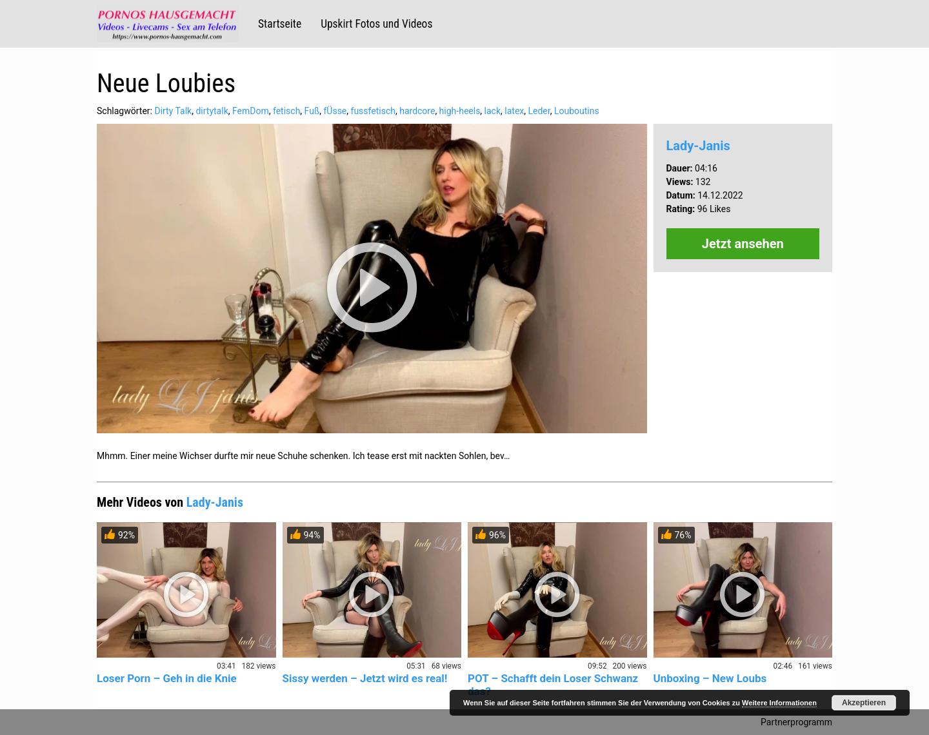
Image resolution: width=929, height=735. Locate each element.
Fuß (312, 111)
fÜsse (334, 111)
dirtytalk (211, 111)
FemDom (250, 111)
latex (514, 111)
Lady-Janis (698, 145)
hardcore (417, 111)
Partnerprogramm (796, 722)
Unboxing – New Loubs (710, 678)
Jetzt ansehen (743, 243)
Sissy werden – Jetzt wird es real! (365, 678)
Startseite (279, 23)
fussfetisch (373, 111)
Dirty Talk (173, 111)
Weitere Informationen (779, 703)
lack (492, 111)
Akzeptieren (864, 702)
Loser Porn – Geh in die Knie (167, 678)
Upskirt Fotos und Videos (376, 23)
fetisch (286, 111)
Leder (539, 111)
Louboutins (576, 111)
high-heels (460, 111)
